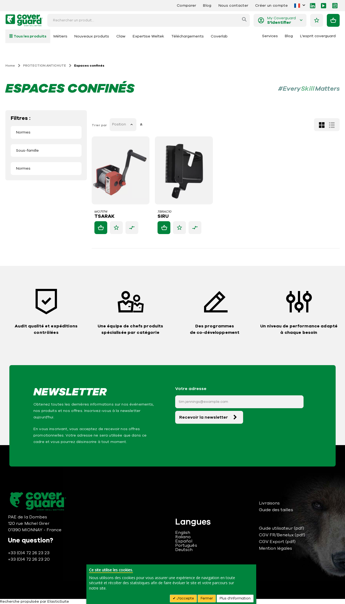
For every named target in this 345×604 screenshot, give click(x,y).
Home (10, 65)
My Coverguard (281, 20)
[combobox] (148, 20)
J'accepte (185, 598)
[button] (116, 227)
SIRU (163, 216)
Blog (207, 5)
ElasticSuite (58, 601)
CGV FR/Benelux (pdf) (282, 535)
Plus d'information (235, 598)
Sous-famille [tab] (27, 150)
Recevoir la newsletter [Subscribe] (203, 417)
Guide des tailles (276, 510)
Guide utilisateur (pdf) (281, 528)
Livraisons (269, 503)
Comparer (186, 5)
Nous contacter (233, 5)
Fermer (207, 598)
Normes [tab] (23, 132)
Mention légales (275, 548)
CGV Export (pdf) (277, 542)
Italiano (183, 537)
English (182, 533)
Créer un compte (271, 5)
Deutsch (184, 550)
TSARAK (105, 216)
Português (186, 545)
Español (183, 541)
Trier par (100, 125)
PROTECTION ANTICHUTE (44, 65)
